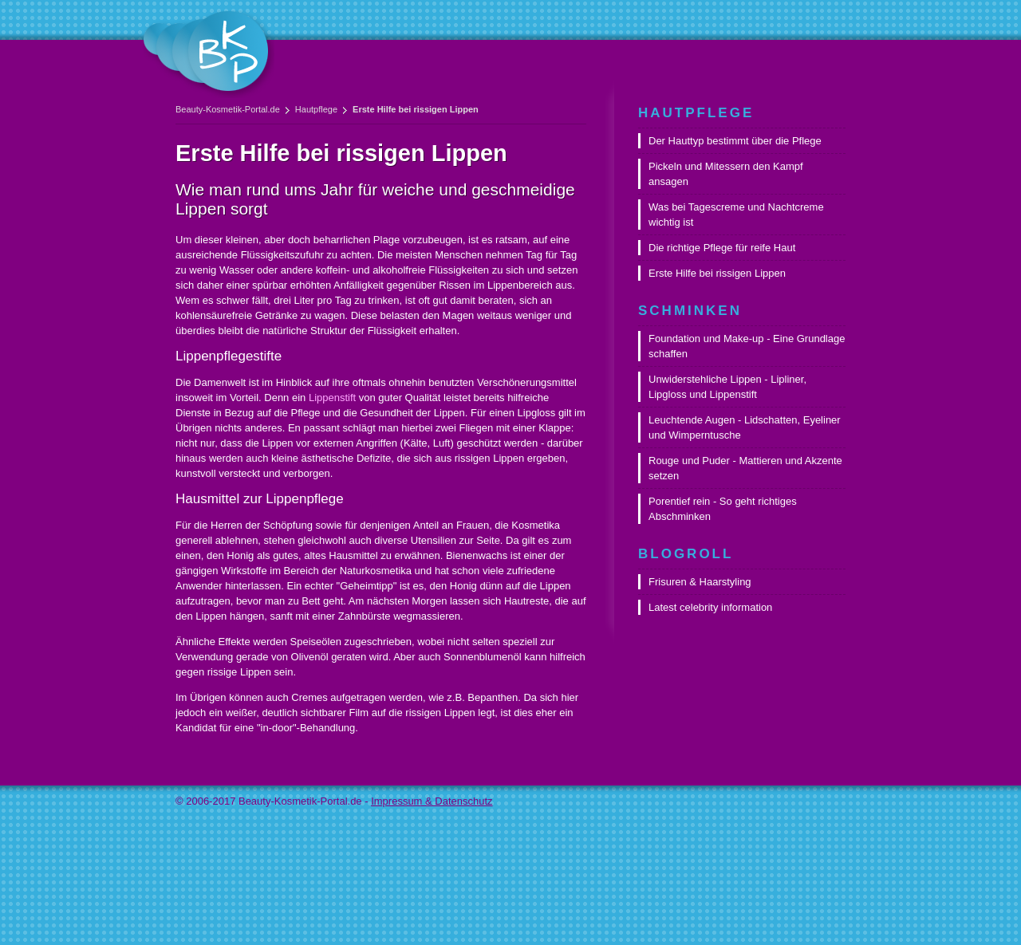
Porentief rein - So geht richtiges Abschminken (722, 508)
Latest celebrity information (710, 607)
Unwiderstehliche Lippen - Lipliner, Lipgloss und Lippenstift (727, 386)
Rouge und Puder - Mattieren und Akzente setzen (745, 468)
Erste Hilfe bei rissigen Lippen (717, 273)
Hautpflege (316, 109)
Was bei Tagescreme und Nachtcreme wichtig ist (736, 214)
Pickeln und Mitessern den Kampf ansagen (725, 173)
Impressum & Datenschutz (431, 801)
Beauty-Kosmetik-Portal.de (227, 109)
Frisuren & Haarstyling (699, 582)
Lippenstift (332, 398)
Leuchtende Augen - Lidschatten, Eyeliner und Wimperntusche (744, 427)
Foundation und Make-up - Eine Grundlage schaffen (746, 346)
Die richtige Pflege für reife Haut (721, 248)
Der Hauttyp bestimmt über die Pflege (735, 141)
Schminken (690, 310)
